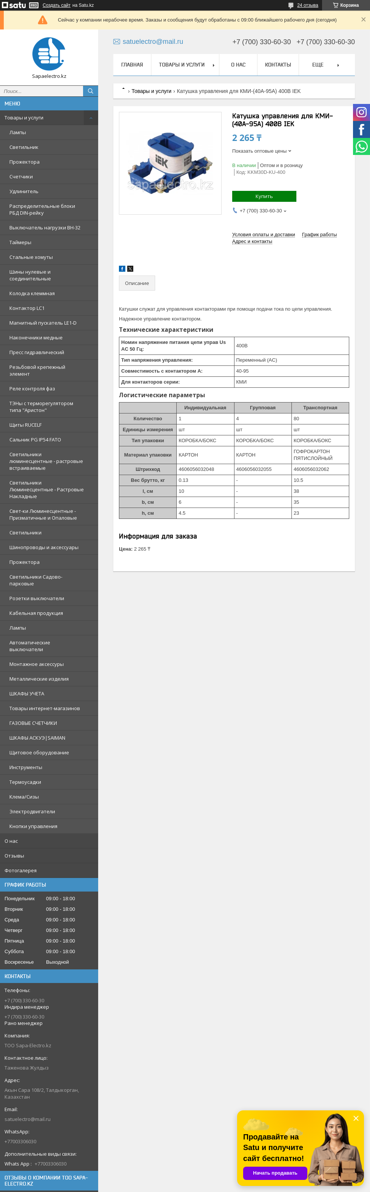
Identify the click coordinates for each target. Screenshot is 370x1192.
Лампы (17, 132)
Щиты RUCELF (25, 424)
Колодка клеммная (32, 293)
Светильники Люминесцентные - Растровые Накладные (46, 489)
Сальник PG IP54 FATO (35, 439)
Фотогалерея (21, 870)
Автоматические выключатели (29, 646)
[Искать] (90, 91)
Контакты (278, 65)
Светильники (25, 532)
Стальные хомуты (31, 257)
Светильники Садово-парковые (35, 580)
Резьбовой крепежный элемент (37, 370)
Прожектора (24, 161)
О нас (11, 840)
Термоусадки (25, 782)
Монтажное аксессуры (36, 664)
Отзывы (14, 855)
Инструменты (25, 767)
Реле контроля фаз (32, 388)
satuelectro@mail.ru (28, 1119)
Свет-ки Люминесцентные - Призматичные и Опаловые (43, 514)
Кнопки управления (33, 826)
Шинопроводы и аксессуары (44, 547)
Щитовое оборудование (39, 752)
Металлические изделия (39, 678)
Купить (264, 196)
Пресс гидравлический (36, 352)
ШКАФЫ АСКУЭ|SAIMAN (37, 737)
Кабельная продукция (36, 613)
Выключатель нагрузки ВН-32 (44, 227)
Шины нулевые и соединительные (30, 275)
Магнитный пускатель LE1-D (43, 322)
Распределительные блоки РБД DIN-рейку (42, 209)
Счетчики (21, 176)
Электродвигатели (32, 811)
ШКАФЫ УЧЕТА (26, 693)
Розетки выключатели (36, 598)
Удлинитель (24, 191)
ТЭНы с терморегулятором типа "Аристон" (41, 406)
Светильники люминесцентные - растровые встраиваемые (46, 461)
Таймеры (20, 242)
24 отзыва (307, 5)
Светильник (24, 147)
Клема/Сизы (24, 796)
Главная (132, 65)
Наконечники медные (36, 337)
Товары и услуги (24, 117)
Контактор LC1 (27, 308)
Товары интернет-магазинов (44, 708)
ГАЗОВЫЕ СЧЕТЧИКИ (33, 723)
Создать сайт (57, 5)
